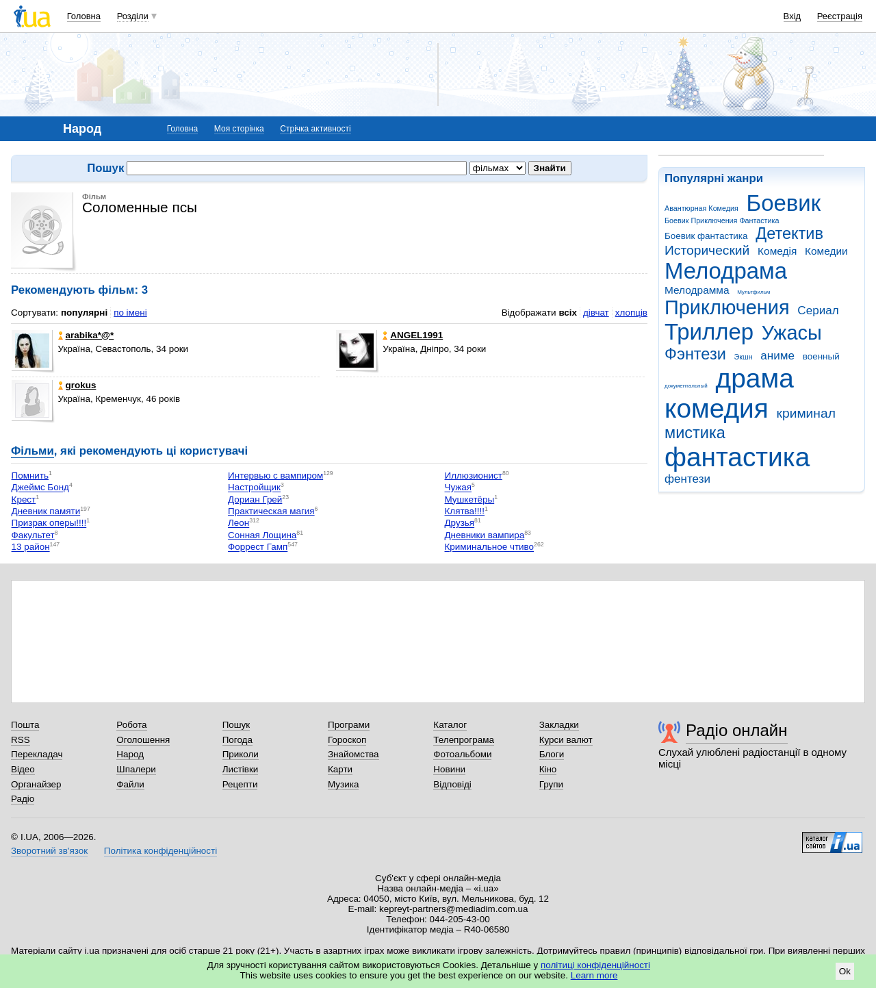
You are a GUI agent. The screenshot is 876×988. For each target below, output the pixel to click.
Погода (237, 740)
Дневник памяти (46, 511)
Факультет (33, 535)
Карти (340, 769)
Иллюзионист (473, 475)
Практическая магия (271, 511)
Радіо (22, 799)
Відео (23, 769)
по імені (130, 312)
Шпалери (135, 769)
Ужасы (792, 333)
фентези (687, 478)
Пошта (25, 725)
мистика (695, 433)
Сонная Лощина (262, 535)
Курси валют (566, 740)
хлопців (631, 312)
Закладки (559, 725)
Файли (130, 784)
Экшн (743, 357)
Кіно (548, 769)
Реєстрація (839, 16)
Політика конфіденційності (160, 851)
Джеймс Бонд (40, 488)
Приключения (727, 307)
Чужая (458, 488)
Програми (349, 725)
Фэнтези (695, 354)
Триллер (709, 331)
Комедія (777, 251)
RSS (20, 740)
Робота (131, 725)
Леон (238, 523)
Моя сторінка (239, 129)
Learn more (594, 975)
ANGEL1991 (413, 335)
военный (821, 356)
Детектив (789, 233)
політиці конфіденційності (595, 965)
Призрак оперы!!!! (49, 523)
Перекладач (36, 754)
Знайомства (353, 754)
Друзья (460, 523)
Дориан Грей (255, 499)
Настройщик (254, 488)
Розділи (133, 16)
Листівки (240, 769)
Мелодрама (726, 270)
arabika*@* (86, 335)
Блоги (552, 754)
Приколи (240, 754)
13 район (31, 547)
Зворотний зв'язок (49, 851)
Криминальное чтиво (489, 547)
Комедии (826, 251)
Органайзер (36, 784)
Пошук (236, 725)
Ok (845, 971)
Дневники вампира (485, 535)
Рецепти (240, 784)
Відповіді (452, 784)
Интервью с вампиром (275, 475)
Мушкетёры (470, 499)
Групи (551, 784)
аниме (777, 355)
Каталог (450, 725)
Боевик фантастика (706, 236)
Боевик (784, 203)
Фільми (32, 450)
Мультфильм (753, 292)
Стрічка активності (315, 129)
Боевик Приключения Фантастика (722, 220)
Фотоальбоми (462, 754)
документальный (686, 386)
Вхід (792, 16)
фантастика (737, 457)
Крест (24, 499)
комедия (717, 408)
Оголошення (143, 740)
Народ (130, 754)
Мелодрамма (697, 290)
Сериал (817, 310)
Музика (343, 784)
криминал (806, 413)
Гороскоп (347, 740)
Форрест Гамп (257, 547)
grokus (77, 385)
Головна (84, 16)
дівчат (596, 312)
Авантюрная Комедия (701, 208)
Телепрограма (463, 740)
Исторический (707, 250)
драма (755, 378)
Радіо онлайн (737, 730)
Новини (449, 769)
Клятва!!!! (465, 511)
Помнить (30, 475)
